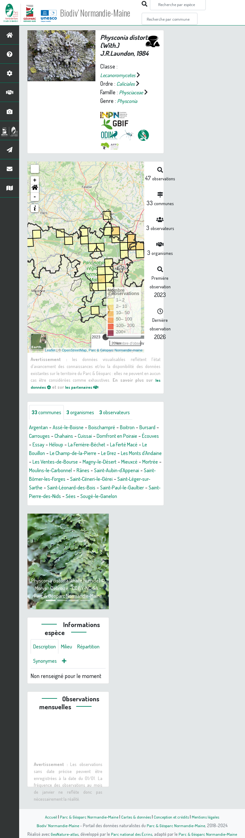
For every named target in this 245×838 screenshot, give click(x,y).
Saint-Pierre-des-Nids (53, 505)
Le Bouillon (77, 453)
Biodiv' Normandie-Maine (105, 12)
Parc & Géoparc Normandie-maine (116, 350)
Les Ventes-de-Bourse (120, 462)
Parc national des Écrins (131, 834)
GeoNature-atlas (62, 834)
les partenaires (87, 386)
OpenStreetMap (74, 350)
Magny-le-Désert (48, 470)
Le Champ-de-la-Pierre (121, 453)
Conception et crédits (172, 817)
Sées (88, 505)
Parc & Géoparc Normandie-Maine (86, 817)
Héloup (99, 445)
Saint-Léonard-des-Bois (76, 496)
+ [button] (35, 180)
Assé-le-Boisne (72, 427)
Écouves (58, 445)
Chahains (90, 436)
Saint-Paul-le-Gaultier (132, 496)
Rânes (64, 479)
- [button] (35, 197)
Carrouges (63, 436)
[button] (35, 188)
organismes (85, 412)
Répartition (45, 671)
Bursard (38, 436)
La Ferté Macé (44, 453)
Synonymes (76, 671)
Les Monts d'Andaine (67, 462)
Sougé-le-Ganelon (119, 505)
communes (48, 412)
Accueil (46, 817)
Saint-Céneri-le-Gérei (82, 488)
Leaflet (50, 350)
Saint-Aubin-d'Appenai (101, 479)
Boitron (137, 427)
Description (46, 656)
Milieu (70, 656)
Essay (79, 445)
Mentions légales (209, 817)
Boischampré (109, 427)
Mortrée (105, 470)
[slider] (105, 337)
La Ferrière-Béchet (133, 445)
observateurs (123, 412)
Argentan (39, 427)
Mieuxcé (81, 470)
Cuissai (113, 436)
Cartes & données (135, 817)
